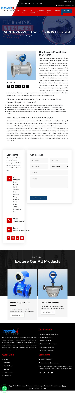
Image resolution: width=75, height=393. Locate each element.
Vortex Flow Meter (46, 343)
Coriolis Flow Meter (46, 340)
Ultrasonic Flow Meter (47, 350)
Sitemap (42, 11)
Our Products (33, 12)
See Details (17, 318)
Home (19, 11)
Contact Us (49, 12)
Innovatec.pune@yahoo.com (64, 6)
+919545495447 (68, 2)
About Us (25, 12)
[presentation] (43, 194)
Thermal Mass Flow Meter (48, 346)
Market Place (8, 375)
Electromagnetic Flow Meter (49, 337)
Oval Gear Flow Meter (47, 353)
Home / (6, 37)
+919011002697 (19, 224)
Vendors (57, 11)
